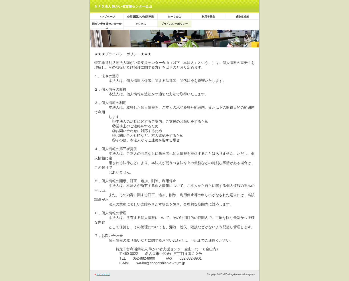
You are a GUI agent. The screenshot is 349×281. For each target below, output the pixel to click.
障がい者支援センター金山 (107, 25)
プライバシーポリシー (174, 23)
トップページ (107, 16)
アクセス (140, 23)
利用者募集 (208, 16)
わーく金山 (174, 16)
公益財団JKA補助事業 (140, 16)
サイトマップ (103, 274)
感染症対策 (242, 16)
